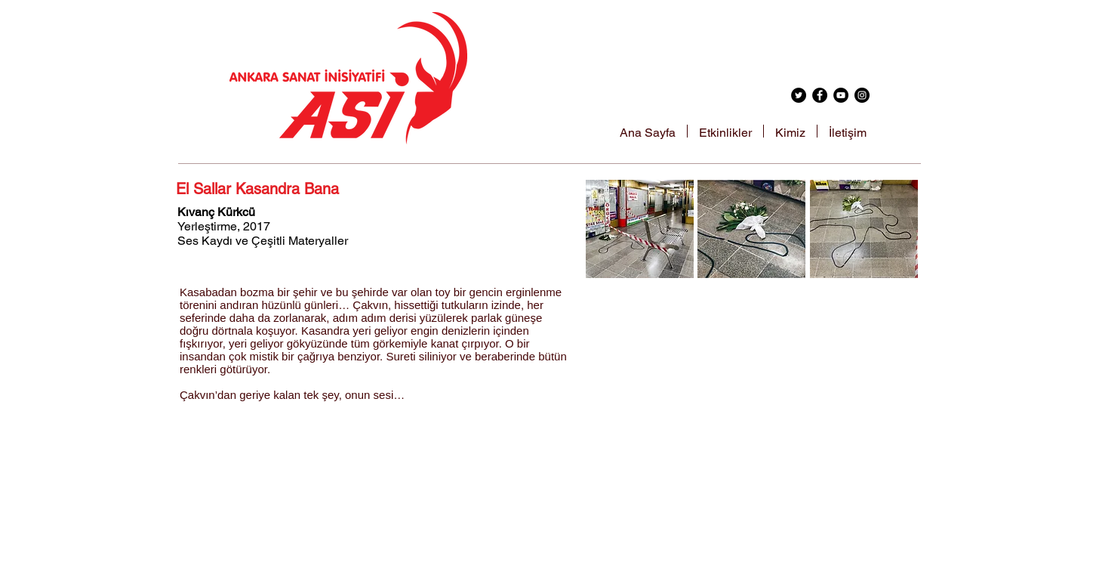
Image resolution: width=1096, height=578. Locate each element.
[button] (640, 229)
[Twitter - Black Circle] (798, 95)
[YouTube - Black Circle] (840, 95)
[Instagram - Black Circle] (862, 95)
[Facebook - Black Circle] (819, 95)
